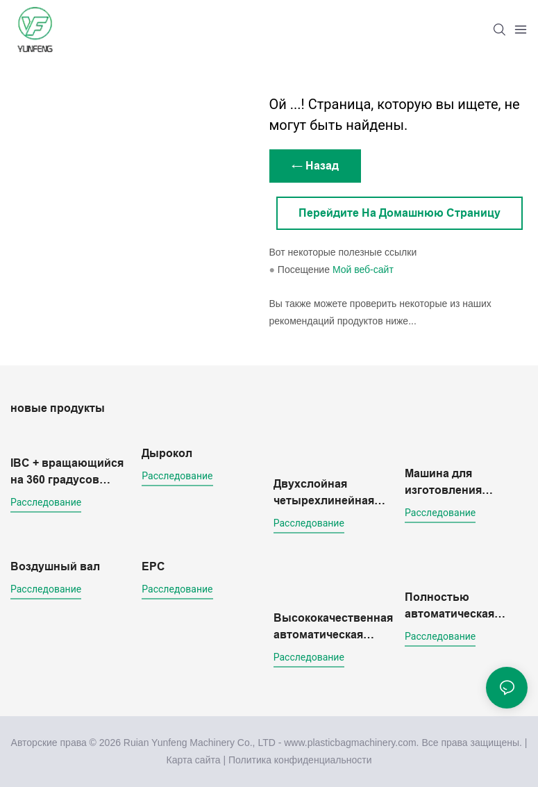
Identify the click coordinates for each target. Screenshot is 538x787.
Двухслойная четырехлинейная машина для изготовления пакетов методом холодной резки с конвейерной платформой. (324, 493)
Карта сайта (194, 759)
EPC (153, 566)
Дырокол (167, 453)
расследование (45, 502)
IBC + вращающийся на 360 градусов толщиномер (67, 472)
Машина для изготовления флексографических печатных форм (462, 483)
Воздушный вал (55, 566)
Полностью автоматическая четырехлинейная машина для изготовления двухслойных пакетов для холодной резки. (455, 606)
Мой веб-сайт (363, 269)
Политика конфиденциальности (300, 759)
